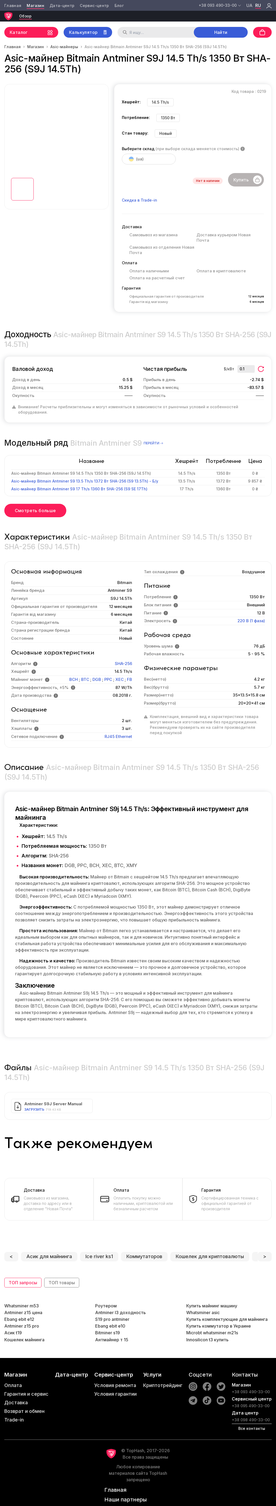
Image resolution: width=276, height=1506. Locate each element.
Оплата (13, 1385)
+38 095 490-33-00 (251, 1405)
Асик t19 (13, 1332)
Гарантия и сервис (26, 1394)
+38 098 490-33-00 (251, 1419)
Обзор (25, 16)
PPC (108, 679)
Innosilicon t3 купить (207, 1339)
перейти (154, 443)
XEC (119, 679)
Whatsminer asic (203, 1312)
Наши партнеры (125, 1499)
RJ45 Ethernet (118, 736)
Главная (12, 5)
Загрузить (34, 1109)
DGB (96, 679)
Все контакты (251, 1428)
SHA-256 (123, 663)
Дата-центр (62, 5)
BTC (85, 679)
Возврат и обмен (24, 1411)
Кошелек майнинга (24, 1339)
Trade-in (14, 1420)
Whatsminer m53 (21, 1305)
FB (129, 679)
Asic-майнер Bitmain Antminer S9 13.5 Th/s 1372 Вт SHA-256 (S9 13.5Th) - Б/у (84, 481)
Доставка (16, 1402)
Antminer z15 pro (21, 1326)
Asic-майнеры (64, 46)
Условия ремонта (115, 1385)
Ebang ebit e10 (110, 1326)
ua (249, 5)
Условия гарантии (115, 1394)
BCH (73, 679)
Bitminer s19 (107, 1332)
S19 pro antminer (112, 1319)
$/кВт (229, 369)
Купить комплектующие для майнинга (227, 1319)
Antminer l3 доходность (120, 1312)
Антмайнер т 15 (111, 1339)
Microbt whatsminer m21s (212, 1332)
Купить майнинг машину (211, 1305)
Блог (119, 5)
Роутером (106, 1305)
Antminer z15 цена (23, 1312)
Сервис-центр (94, 5)
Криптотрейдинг (162, 1385)
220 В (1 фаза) (251, 620)
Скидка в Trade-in (139, 200)
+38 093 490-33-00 (251, 1391)
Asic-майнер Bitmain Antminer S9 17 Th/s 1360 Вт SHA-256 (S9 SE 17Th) (79, 489)
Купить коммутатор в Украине (218, 1326)
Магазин (35, 5)
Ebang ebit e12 (19, 1319)
